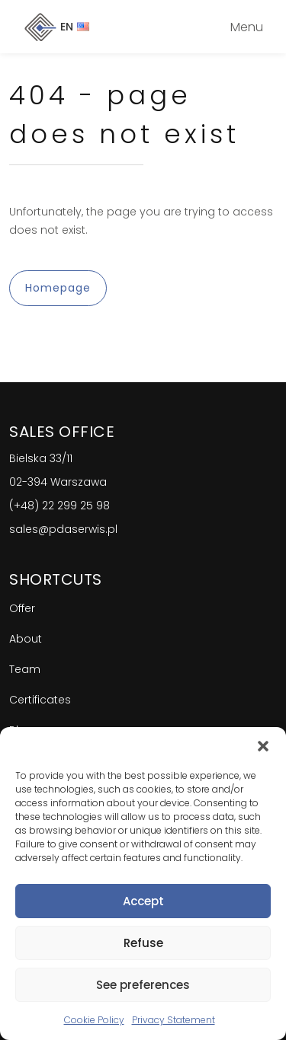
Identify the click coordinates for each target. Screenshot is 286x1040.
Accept (143, 901)
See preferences (143, 985)
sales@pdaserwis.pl (63, 529)
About (25, 638)
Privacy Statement (173, 1019)
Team (24, 669)
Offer (22, 608)
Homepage (58, 287)
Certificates (40, 699)
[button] (263, 746)
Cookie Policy (94, 1019)
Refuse (143, 943)
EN (74, 26)
